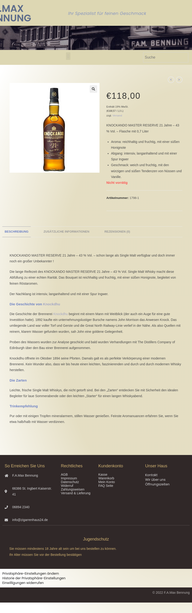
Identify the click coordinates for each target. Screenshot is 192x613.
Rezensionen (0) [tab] (117, 231)
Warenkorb (106, 478)
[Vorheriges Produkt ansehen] (171, 79)
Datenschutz (70, 482)
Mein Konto (106, 482)
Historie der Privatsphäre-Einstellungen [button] (33, 578)
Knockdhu (51, 304)
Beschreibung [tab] (16, 231)
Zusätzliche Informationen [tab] (66, 231)
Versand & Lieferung (75, 493)
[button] (68, 56)
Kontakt (151, 475)
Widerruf (67, 486)
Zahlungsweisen (72, 489)
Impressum (69, 478)
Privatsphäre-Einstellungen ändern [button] (30, 573)
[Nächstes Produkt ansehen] (179, 79)
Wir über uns (155, 479)
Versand (117, 115)
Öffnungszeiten (157, 484)
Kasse (102, 474)
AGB (64, 474)
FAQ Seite (105, 486)
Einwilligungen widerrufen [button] (23, 582)
